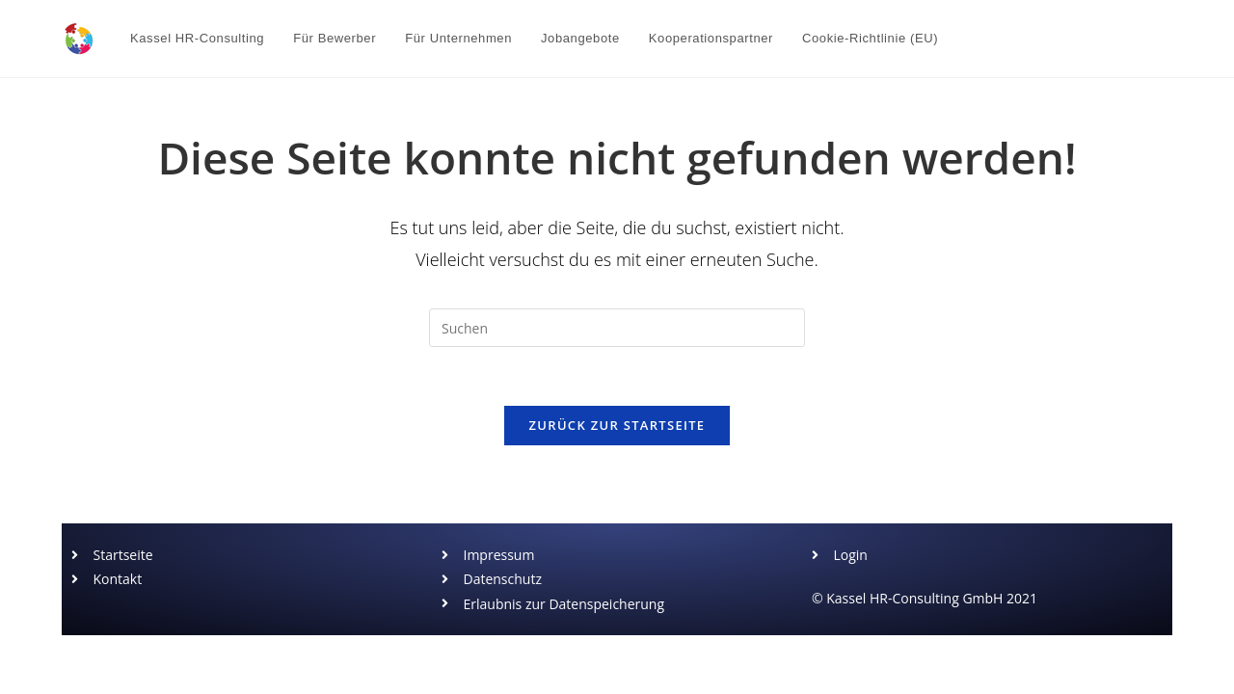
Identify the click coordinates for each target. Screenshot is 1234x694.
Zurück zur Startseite (617, 425)
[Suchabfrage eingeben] (617, 327)
